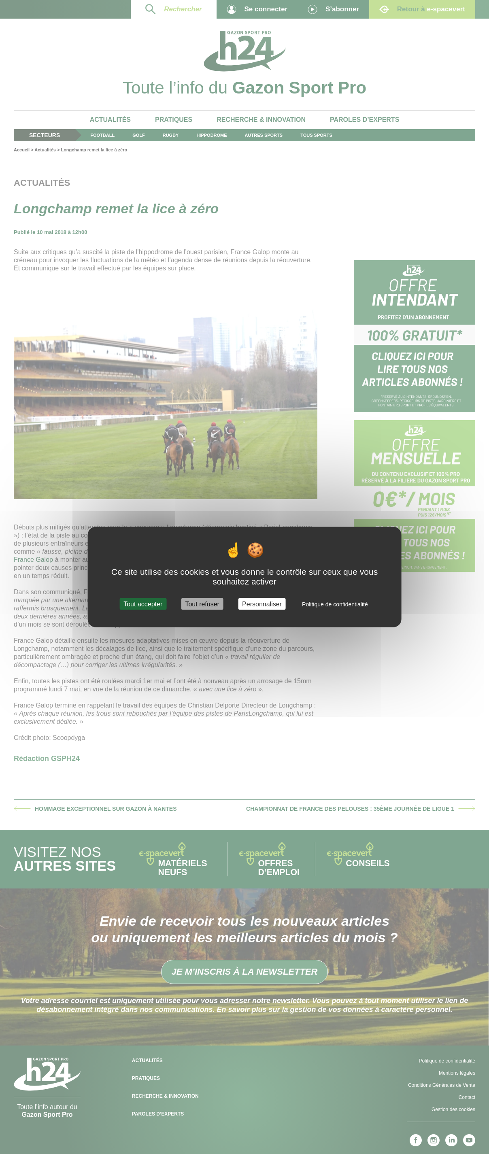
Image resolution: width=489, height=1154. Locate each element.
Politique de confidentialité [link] (335, 604)
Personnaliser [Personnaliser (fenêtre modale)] (262, 604)
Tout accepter (142, 604)
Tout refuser (202, 604)
